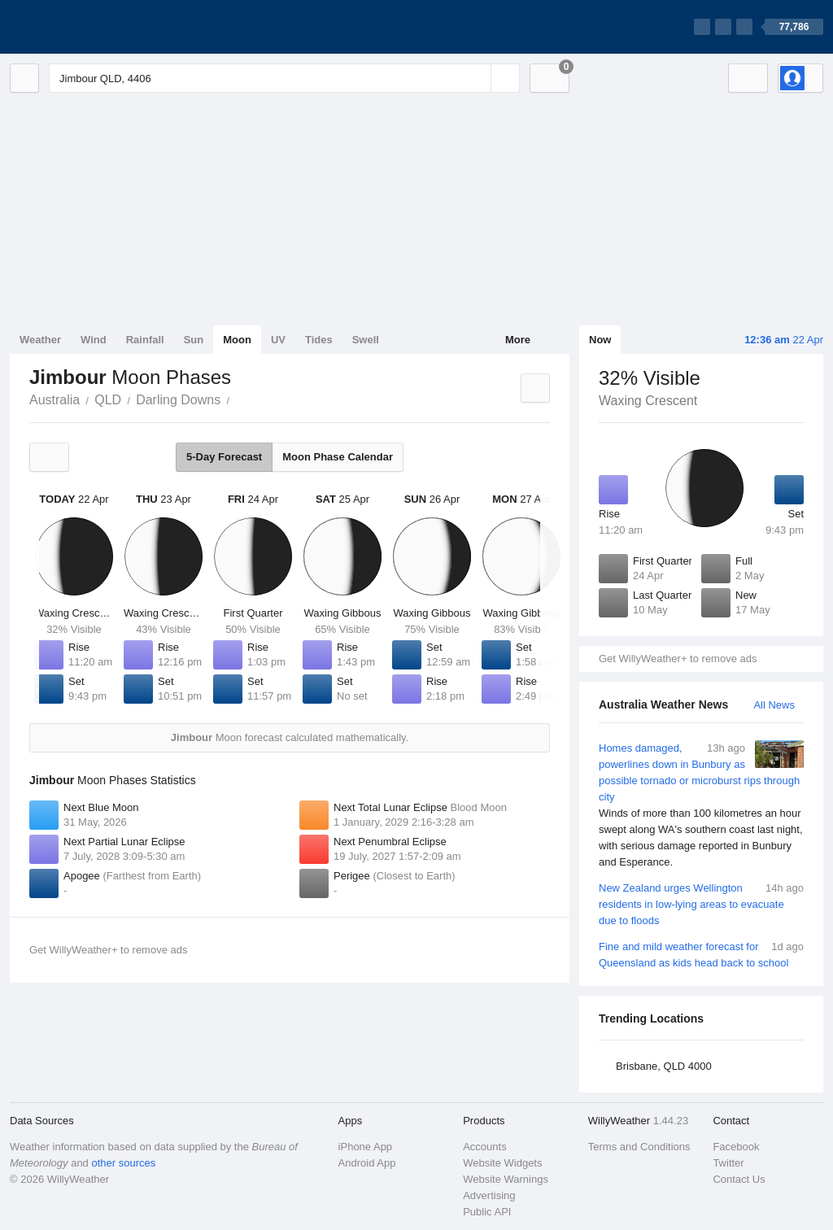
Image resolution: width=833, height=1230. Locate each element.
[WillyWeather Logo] (86, 27)
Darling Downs (178, 400)
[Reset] (476, 78)
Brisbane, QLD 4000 (664, 1066)
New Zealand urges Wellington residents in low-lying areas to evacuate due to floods (701, 903)
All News (774, 705)
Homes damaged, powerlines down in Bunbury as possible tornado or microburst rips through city (701, 805)
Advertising (489, 1195)
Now (600, 340)
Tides (319, 340)
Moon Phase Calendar (337, 457)
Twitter (728, 1163)
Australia (54, 400)
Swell (365, 340)
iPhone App (365, 1147)
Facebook (736, 1147)
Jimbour (238, 398)
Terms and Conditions (639, 1147)
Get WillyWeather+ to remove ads (678, 658)
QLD (107, 400)
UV (278, 340)
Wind (94, 340)
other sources (123, 1163)
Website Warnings (505, 1179)
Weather (40, 340)
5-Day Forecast (224, 457)
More (517, 340)
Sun (194, 340)
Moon (237, 340)
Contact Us (739, 1179)
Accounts (484, 1147)
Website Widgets (502, 1163)
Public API (487, 1212)
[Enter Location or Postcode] (284, 78)
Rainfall (145, 340)
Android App (367, 1163)
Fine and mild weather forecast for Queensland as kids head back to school (701, 954)
